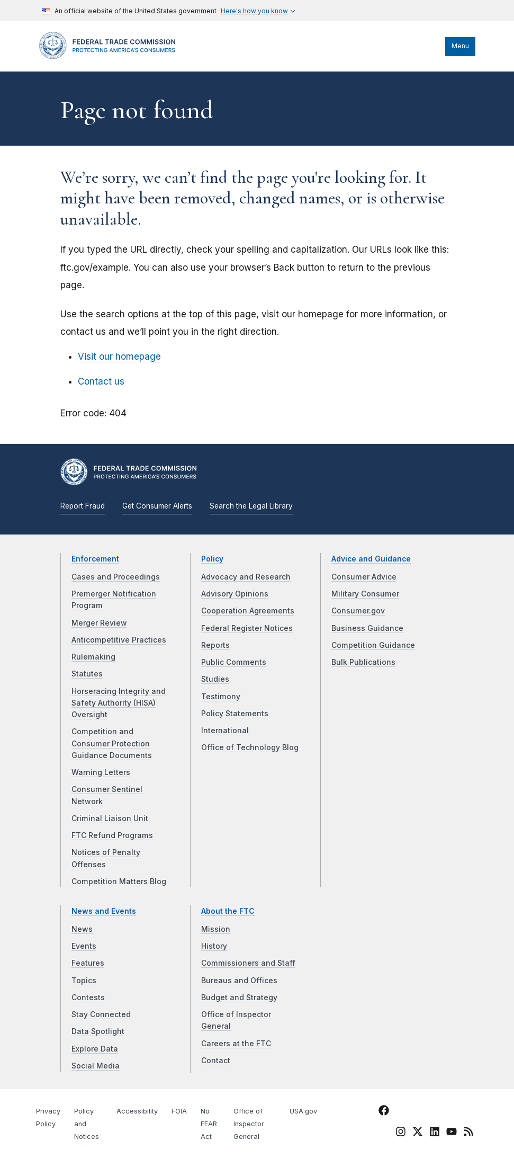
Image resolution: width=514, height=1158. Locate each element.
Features (87, 963)
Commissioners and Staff (248, 963)
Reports (215, 645)
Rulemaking (93, 657)
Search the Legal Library (251, 506)
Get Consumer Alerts (157, 506)
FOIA (179, 1111)
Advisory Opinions (234, 594)
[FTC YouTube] (451, 1133)
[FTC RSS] (468, 1133)
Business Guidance (367, 628)
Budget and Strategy (239, 997)
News (82, 929)
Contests (88, 997)
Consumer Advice (363, 577)
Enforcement (95, 559)
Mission (215, 929)
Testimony (220, 696)
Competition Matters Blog (118, 881)
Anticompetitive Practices (118, 640)
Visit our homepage (119, 356)
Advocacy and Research (246, 577)
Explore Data (94, 1049)
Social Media (95, 1066)
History (214, 946)
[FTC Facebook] (383, 1112)
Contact (215, 1060)
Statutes (87, 674)
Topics (83, 980)
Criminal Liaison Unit (109, 818)
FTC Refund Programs (112, 835)
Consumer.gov (358, 611)
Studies (215, 679)
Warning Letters (100, 772)
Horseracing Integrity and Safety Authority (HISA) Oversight (118, 703)
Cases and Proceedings (115, 577)
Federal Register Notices (247, 628)
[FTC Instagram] (400, 1133)
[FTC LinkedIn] (434, 1133)
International (225, 730)
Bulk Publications (363, 662)
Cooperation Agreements (247, 611)
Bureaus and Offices (239, 980)
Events (83, 946)
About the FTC (228, 911)
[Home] (110, 56)
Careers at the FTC (236, 1043)
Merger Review (99, 623)
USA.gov (303, 1111)
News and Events (103, 911)
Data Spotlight (97, 1031)
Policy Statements (234, 713)
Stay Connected (101, 1014)
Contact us (101, 381)
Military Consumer (365, 594)
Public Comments (233, 662)
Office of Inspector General (248, 1124)
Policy (212, 559)
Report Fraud (82, 506)
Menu (460, 46)
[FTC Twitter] (417, 1131)
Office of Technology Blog (250, 747)
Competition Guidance (373, 645)
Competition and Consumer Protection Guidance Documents (111, 743)
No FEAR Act (209, 1124)
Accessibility (137, 1111)
